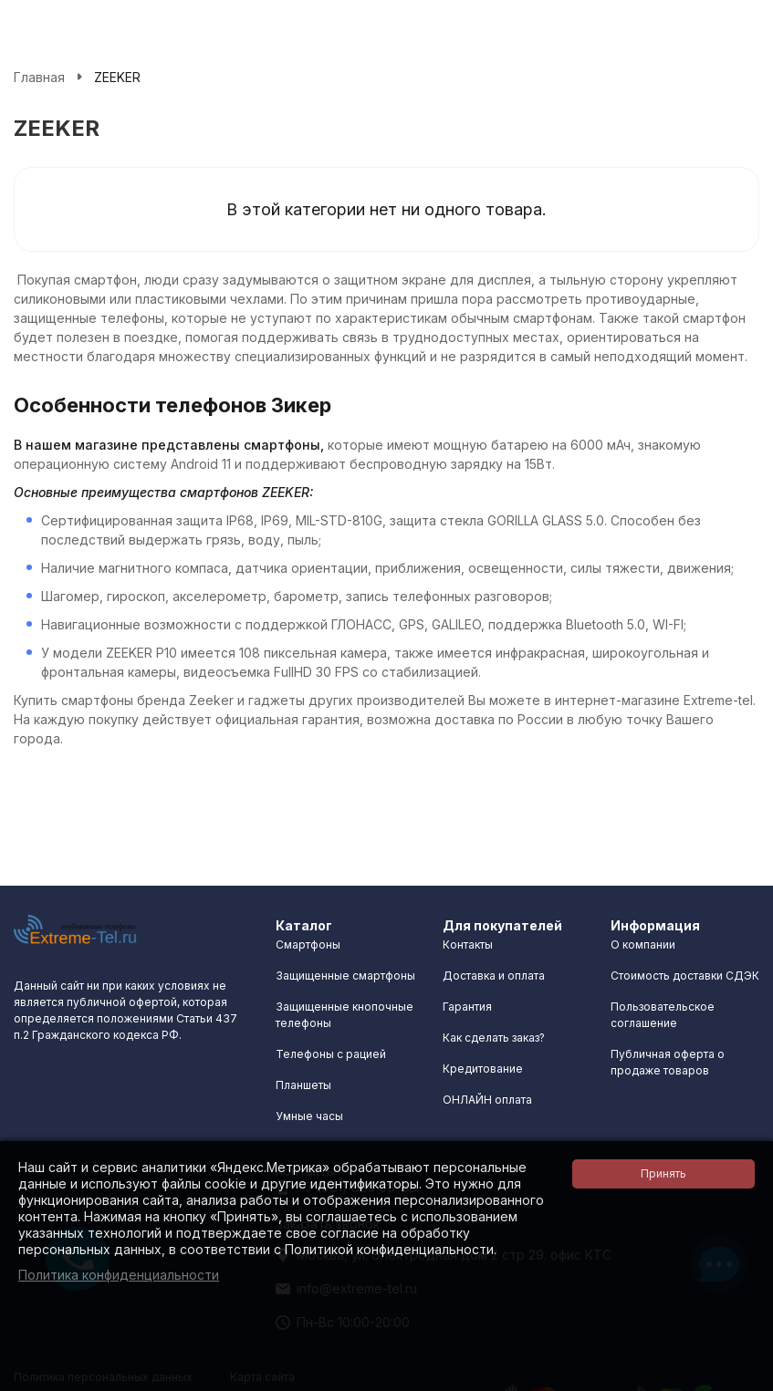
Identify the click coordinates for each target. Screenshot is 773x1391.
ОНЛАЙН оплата (487, 1099)
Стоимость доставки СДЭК (685, 975)
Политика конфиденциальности (118, 1274)
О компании (643, 944)
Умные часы (309, 1116)
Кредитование (483, 1068)
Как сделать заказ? (494, 1037)
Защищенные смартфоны (345, 975)
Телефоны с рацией (331, 1054)
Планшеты (303, 1085)
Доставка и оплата (494, 975)
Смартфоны (308, 944)
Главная (39, 77)
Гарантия (467, 1006)
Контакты (468, 944)
